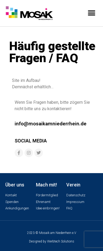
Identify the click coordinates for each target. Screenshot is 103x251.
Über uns (14, 185)
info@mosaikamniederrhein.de (50, 124)
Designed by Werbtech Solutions (51, 241)
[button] (92, 13)
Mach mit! (46, 185)
